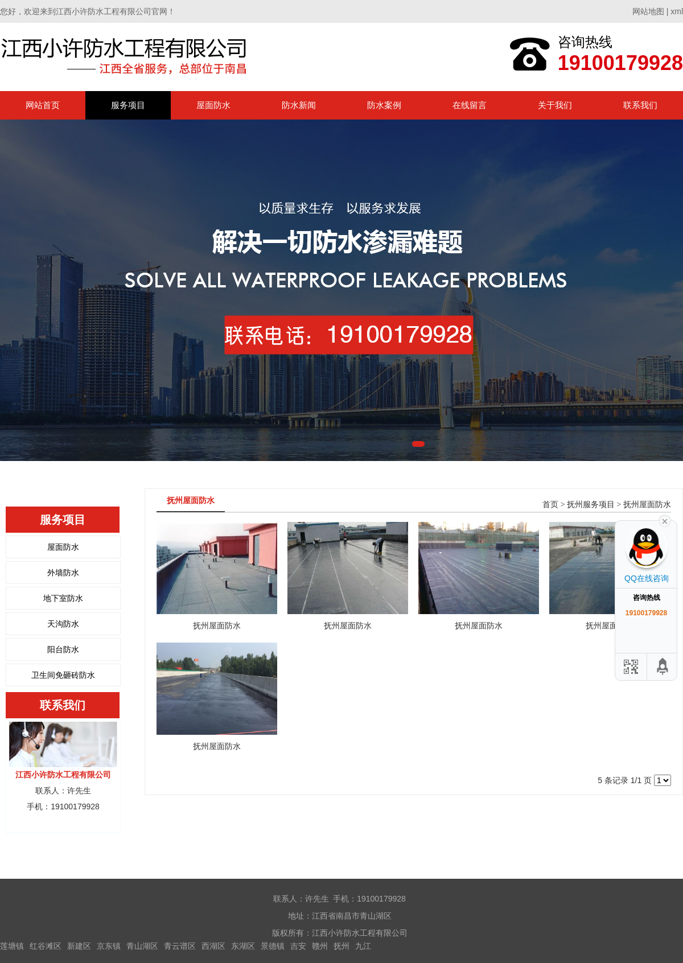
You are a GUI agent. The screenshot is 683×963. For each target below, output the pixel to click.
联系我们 (640, 105)
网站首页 (43, 105)
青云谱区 (180, 945)
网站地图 (648, 11)
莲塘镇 (12, 945)
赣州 (320, 945)
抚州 (341, 945)
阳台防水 (63, 649)
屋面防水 (213, 105)
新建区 (79, 945)
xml (676, 11)
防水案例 (384, 105)
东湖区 (243, 945)
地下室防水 (63, 598)
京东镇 (109, 945)
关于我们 (555, 105)
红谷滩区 (45, 945)
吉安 (298, 945)
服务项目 (128, 105)
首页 (550, 504)
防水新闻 (299, 105)
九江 (363, 945)
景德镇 (273, 945)
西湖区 (213, 945)
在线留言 (469, 105)
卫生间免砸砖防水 (63, 675)
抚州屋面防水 (647, 504)
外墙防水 (63, 572)
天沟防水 (63, 623)
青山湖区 (142, 945)
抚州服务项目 (591, 504)
